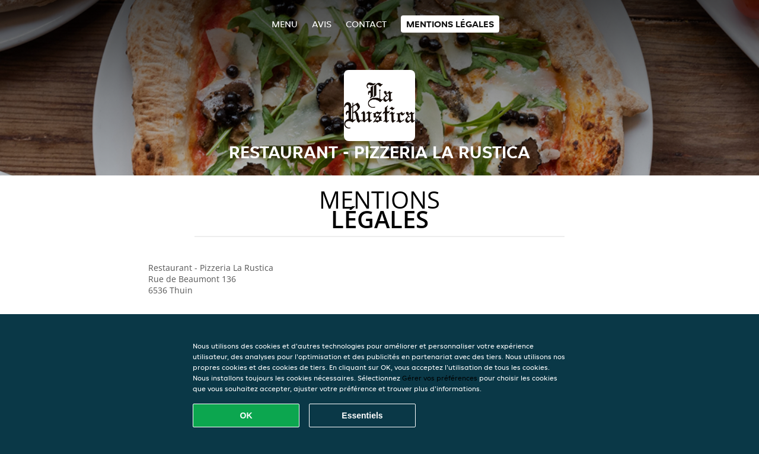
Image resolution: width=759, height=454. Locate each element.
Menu (285, 24)
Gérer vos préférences (439, 377)
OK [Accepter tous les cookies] (246, 415)
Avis (321, 24)
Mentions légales (450, 24)
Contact (366, 24)
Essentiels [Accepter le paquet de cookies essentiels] (362, 415)
